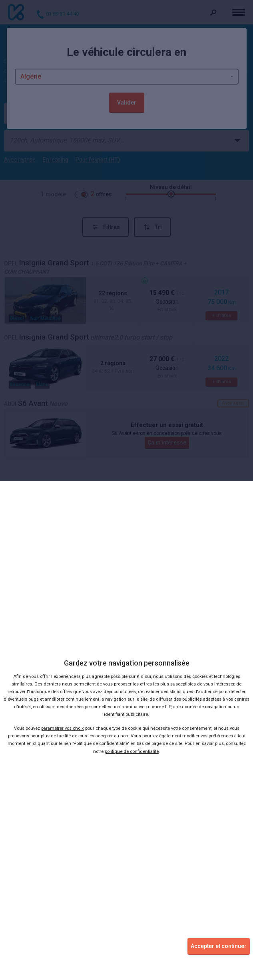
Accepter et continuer (219, 946)
